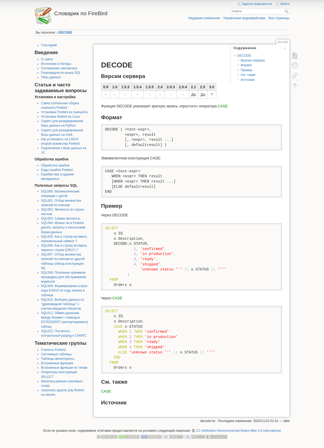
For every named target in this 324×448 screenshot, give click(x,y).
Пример (247, 70)
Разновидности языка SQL (61, 73)
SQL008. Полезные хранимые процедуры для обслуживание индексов (63, 277)
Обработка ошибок (55, 165)
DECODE (65, 32)
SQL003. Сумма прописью (60, 218)
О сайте (47, 59)
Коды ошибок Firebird (57, 170)
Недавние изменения (204, 18)
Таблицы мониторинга (57, 359)
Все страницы (279, 18)
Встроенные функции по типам (64, 367)
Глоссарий (49, 45)
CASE (223, 106)
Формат (246, 65)
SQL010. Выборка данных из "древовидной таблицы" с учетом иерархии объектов (62, 304)
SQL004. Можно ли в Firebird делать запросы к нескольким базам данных (63, 227)
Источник (247, 80)
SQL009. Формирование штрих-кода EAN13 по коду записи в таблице (64, 290)
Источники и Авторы (56, 64)
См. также (248, 75)
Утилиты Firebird (53, 350)
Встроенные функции (57, 363)
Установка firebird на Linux (60, 116)
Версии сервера (253, 60)
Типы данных (51, 77)
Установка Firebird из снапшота (64, 112)
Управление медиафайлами (244, 18)
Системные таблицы (56, 354)
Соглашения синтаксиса (59, 68)
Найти (287, 11)
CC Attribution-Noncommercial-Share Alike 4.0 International (238, 431)
